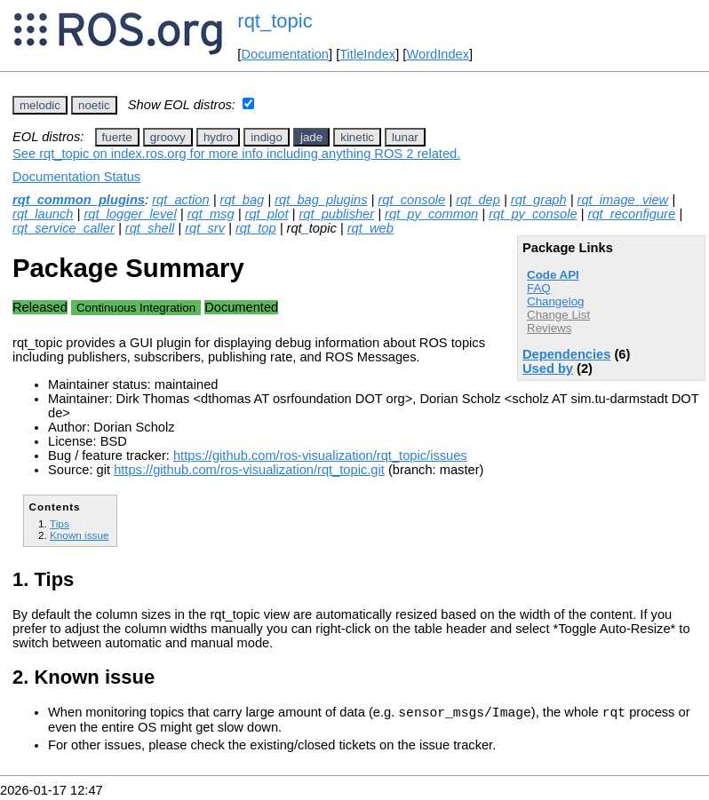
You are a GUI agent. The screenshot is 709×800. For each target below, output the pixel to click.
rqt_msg (211, 214)
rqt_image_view (623, 200)
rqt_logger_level (130, 214)
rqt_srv (205, 228)
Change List (558, 314)
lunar (405, 137)
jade (311, 137)
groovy (168, 137)
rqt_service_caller (63, 228)
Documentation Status (76, 177)
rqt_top (255, 228)
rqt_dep (478, 200)
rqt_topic (274, 21)
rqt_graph (539, 200)
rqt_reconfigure (632, 214)
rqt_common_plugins (78, 200)
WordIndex (437, 54)
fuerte (117, 137)
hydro (218, 137)
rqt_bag (242, 200)
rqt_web (370, 228)
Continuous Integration (135, 307)
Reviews (549, 328)
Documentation (285, 54)
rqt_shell (149, 228)
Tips (59, 523)
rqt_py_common (431, 214)
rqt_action (180, 200)
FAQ (539, 288)
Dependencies (566, 354)
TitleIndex (367, 54)
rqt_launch (42, 214)
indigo (267, 137)
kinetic (357, 137)
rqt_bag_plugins (321, 200)
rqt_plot (267, 214)
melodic (40, 105)
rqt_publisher (336, 214)
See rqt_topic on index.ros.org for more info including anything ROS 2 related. (236, 154)
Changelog (555, 301)
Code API (553, 274)
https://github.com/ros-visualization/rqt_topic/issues (320, 455)
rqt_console (411, 200)
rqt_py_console (533, 214)
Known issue (79, 535)
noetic (94, 105)
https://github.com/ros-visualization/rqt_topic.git (249, 470)
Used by (547, 368)
